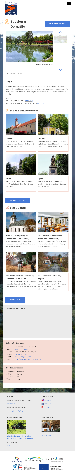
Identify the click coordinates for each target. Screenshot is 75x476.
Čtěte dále (10, 446)
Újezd (40, 179)
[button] (68, 4)
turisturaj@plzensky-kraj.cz (15, 411)
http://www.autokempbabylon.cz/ (28, 359)
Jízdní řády (29, 101)
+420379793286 (21, 354)
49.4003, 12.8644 (21, 349)
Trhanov (9, 139)
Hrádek (9, 179)
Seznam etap (15, 300)
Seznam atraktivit (57, 24)
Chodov (41, 139)
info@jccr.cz (11, 404)
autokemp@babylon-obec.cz (26, 357)
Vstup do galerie (47, 435)
